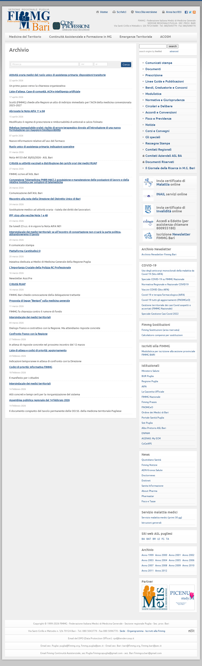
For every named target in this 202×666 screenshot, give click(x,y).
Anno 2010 (188, 565)
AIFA (144, 386)
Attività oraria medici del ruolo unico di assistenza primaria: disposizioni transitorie (57, 75)
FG (163, 539)
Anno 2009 (175, 565)
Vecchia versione (146, 12)
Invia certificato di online (170, 182)
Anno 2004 (161, 560)
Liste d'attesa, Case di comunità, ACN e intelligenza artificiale (44, 91)
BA (143, 539)
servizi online (171, 194)
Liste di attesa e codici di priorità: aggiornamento (38, 350)
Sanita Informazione (152, 485)
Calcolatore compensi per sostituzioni (162, 335)
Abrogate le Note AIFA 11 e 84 (27, 111)
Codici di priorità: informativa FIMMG (30, 367)
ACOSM (165, 36)
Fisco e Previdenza (158, 118)
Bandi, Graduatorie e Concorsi (166, 87)
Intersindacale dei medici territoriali (30, 317)
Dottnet (146, 480)
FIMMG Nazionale (151, 397)
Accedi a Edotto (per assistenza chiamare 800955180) (172, 224)
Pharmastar (148, 496)
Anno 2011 (148, 570)
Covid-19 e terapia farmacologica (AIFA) (163, 294)
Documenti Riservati (159, 162)
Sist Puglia (147, 422)
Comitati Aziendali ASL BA (163, 155)
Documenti (153, 69)
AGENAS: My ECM (151, 438)
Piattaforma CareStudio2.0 (24, 251)
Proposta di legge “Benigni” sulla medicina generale (39, 300)
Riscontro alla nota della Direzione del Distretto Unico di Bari (44, 199)
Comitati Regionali (158, 149)
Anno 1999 (148, 555)
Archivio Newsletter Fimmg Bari (159, 254)
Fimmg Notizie (149, 465)
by (157, 51)
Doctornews (148, 475)
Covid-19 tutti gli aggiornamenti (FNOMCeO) (166, 300)
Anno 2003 (148, 560)
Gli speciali (152, 137)
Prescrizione (154, 75)
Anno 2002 (188, 555)
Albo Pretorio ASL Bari (154, 428)
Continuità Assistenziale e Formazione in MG (80, 36)
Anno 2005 (175, 560)
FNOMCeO (147, 407)
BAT (148, 539)
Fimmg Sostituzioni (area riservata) (160, 330)
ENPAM (146, 433)
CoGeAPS (147, 443)
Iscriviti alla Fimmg (155, 631)
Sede (122, 631)
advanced (174, 51)
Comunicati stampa (158, 63)
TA (167, 539)
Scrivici (121, 12)
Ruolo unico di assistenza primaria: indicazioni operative (41, 146)
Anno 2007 (148, 565)
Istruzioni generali (151, 522)
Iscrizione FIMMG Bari (173, 236)
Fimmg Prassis (149, 402)
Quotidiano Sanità (151, 459)
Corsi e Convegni (157, 131)
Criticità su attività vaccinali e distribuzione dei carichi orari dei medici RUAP (53, 163)
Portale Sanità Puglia (153, 417)
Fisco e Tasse (149, 501)
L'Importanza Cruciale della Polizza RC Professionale (40, 267)
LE (158, 539)
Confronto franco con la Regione (28, 334)
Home (104, 12)
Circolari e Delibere (159, 106)
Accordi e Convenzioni (161, 112)
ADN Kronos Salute (152, 470)
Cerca (126, 64)
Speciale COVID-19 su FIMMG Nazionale (163, 279)
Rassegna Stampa (157, 143)
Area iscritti (173, 12)
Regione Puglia (150, 381)
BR (154, 539)
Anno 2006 (188, 560)
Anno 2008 (161, 565)
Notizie (150, 124)
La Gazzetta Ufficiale (153, 391)
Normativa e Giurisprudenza (165, 100)
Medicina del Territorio (25, 36)
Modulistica (153, 93)
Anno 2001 (175, 555)
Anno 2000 (161, 555)
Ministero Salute (150, 371)
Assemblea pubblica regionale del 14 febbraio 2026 (39, 400)
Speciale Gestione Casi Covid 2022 (160, 313)
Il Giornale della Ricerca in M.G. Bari (170, 168)
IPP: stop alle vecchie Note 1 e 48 (28, 215)
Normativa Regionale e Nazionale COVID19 (165, 284)
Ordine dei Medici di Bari (155, 412)
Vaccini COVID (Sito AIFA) (155, 289)
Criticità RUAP (17, 284)
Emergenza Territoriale (136, 36)
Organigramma (135, 631)
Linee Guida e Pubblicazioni (164, 81)
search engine (145, 51)
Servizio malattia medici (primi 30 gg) (162, 517)
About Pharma (149, 491)
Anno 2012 (161, 570)
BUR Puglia (148, 376)
